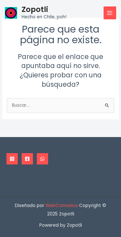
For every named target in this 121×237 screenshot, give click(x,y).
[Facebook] (27, 158)
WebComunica (61, 205)
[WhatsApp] (42, 158)
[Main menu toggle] (110, 12)
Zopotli (35, 9)
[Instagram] (12, 158)
